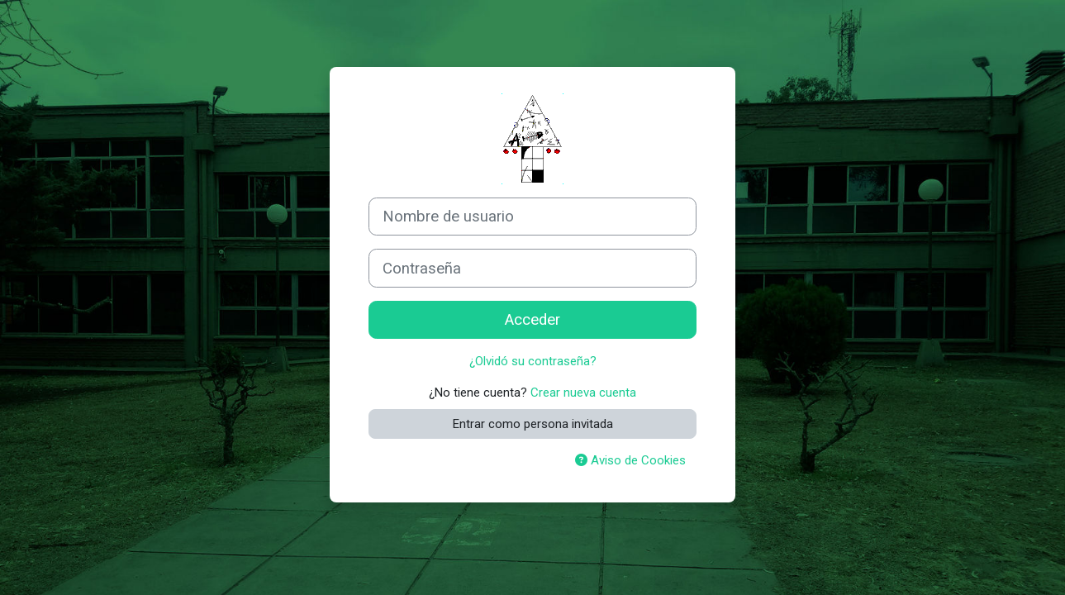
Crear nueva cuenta (583, 392)
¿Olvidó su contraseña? (533, 361)
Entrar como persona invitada (533, 423)
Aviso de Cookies (630, 460)
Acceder (532, 320)
